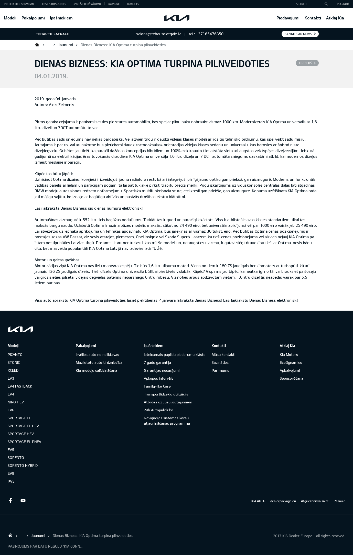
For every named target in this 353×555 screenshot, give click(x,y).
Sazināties (220, 362)
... (48, 44)
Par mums (220, 370)
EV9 (11, 473)
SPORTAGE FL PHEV (24, 441)
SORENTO (16, 457)
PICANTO (15, 354)
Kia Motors (289, 354)
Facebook (10, 500)
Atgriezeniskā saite (315, 501)
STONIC (14, 362)
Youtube (23, 500)
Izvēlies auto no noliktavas (97, 354)
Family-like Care (157, 386)
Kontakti (313, 17)
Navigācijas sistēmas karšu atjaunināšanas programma (167, 420)
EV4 (11, 394)
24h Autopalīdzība (158, 410)
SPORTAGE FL (19, 418)
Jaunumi (114, 3)
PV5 (11, 481)
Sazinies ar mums (298, 34)
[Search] (326, 4)
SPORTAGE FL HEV (23, 426)
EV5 (11, 449)
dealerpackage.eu (283, 501)
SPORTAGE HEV (21, 434)
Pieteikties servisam (19, 3)
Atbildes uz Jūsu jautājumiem (168, 402)
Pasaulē (339, 501)
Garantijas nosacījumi (161, 370)
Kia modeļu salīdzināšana (96, 370)
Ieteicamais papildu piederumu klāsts (174, 354)
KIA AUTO (258, 501)
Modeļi (10, 17)
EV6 (11, 410)
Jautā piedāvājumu (87, 3)
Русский (343, 3)
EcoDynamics (291, 362)
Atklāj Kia (335, 17)
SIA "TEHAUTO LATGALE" (37, 44)
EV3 (11, 378)
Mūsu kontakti (223, 354)
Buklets (133, 3)
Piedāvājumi (287, 17)
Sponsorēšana (291, 378)
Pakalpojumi (33, 17)
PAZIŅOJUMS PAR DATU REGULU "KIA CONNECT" (46, 546)
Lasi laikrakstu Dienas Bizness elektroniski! (261, 300)
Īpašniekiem (61, 17)
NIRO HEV (16, 402)
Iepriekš (305, 63)
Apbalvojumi (290, 370)
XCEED (13, 370)
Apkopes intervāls (158, 378)
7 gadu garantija (157, 362)
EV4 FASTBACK (20, 386)
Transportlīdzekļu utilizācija (166, 394)
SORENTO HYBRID (23, 465)
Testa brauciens (54, 3)
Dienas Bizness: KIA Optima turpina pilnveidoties (123, 44)
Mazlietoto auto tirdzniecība (99, 362)
